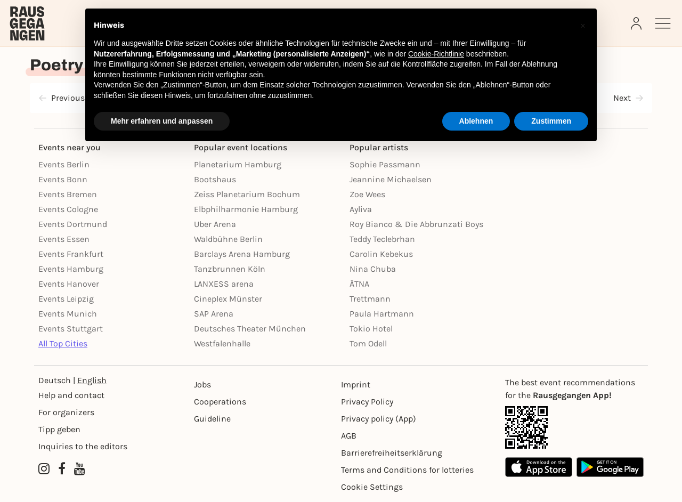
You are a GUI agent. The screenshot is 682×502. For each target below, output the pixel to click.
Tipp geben (59, 429)
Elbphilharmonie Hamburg (246, 209)
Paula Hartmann (382, 314)
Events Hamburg (70, 269)
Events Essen (64, 239)
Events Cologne (68, 209)
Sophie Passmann (385, 164)
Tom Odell (368, 343)
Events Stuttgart (70, 328)
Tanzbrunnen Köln (229, 269)
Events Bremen (67, 194)
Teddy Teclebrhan (382, 239)
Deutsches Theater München (250, 328)
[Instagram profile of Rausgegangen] (44, 469)
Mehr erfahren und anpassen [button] (162, 121)
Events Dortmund (72, 224)
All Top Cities (62, 343)
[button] (582, 25)
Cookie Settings (372, 487)
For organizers (66, 412)
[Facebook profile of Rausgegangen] (62, 469)
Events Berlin (64, 164)
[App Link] (574, 427)
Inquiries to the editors (82, 446)
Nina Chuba (373, 269)
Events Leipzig (66, 299)
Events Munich (67, 314)
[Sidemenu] (662, 23)
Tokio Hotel (371, 328)
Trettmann (370, 299)
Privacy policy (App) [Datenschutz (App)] (378, 419)
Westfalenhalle (222, 343)
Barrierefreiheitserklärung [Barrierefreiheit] (391, 453)
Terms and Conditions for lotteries (407, 470)
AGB (348, 436)
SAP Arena (213, 314)
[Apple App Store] (538, 467)
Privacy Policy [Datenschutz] (367, 401)
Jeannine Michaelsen (391, 179)
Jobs (202, 384)
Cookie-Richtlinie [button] (436, 54)
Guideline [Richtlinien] (212, 419)
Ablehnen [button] (476, 121)
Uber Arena (215, 224)
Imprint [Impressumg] (355, 384)
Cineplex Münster (228, 299)
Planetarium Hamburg (237, 164)
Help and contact (71, 395)
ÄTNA (359, 284)
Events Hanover (68, 284)
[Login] (637, 23)
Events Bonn (62, 179)
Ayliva (361, 209)
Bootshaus (215, 179)
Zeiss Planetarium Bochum (247, 194)
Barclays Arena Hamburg (242, 254)
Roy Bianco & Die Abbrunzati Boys (416, 224)
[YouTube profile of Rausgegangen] (79, 469)
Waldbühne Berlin (228, 239)
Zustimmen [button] (551, 121)
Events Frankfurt (70, 254)
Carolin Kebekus (381, 254)
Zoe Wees (367, 194)
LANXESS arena (224, 284)
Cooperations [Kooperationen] (220, 401)
